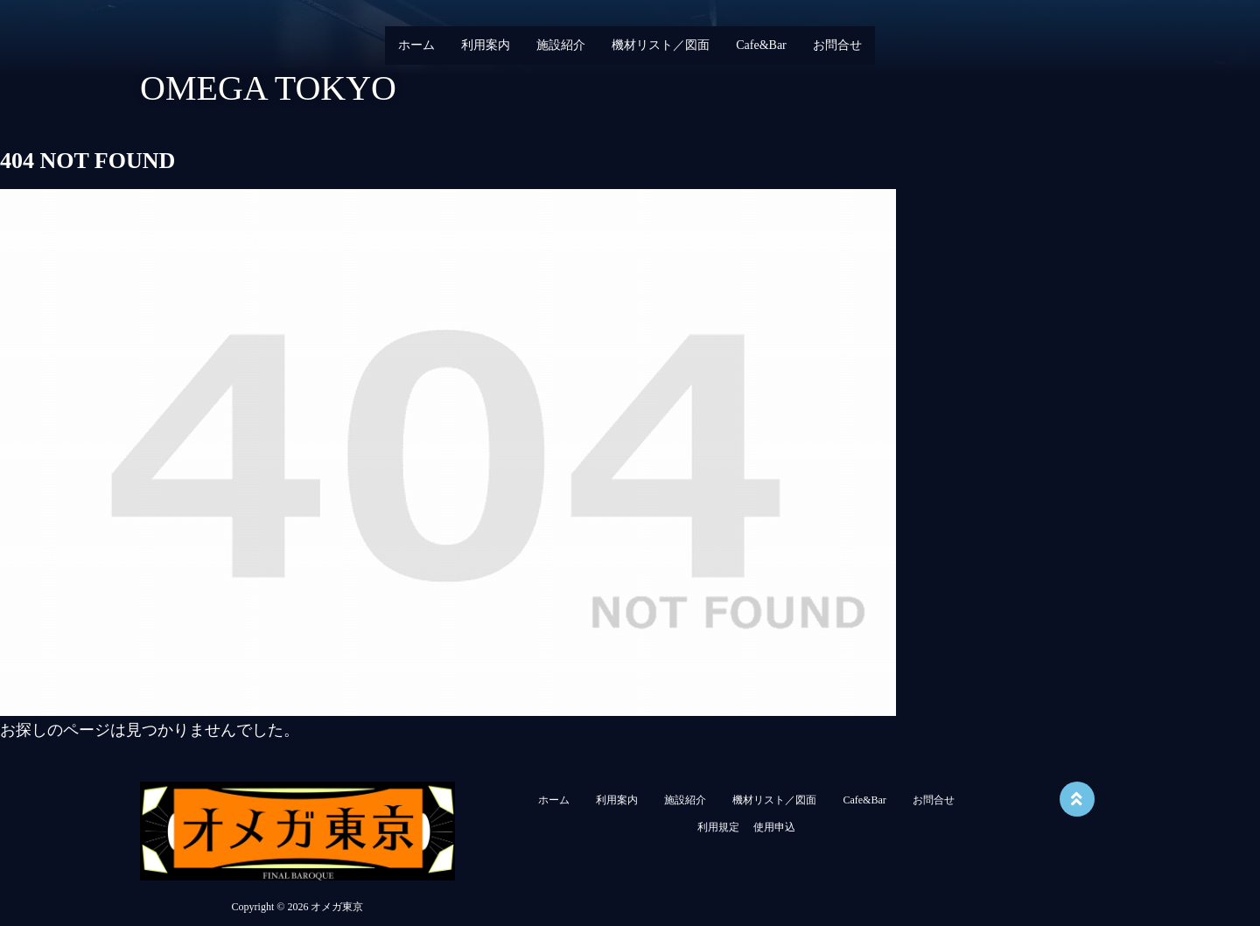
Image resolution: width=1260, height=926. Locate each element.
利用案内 (485, 45)
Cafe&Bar (761, 45)
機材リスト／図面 (661, 45)
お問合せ (837, 45)
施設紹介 (560, 45)
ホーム (416, 45)
